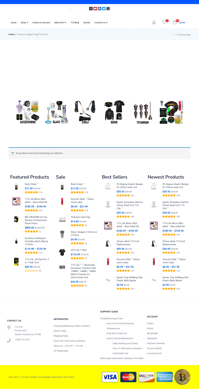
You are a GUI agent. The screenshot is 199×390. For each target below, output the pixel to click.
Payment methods (156, 344)
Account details (154, 349)
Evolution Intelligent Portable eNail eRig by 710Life (36, 242)
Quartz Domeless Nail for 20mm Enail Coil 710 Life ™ (130, 205)
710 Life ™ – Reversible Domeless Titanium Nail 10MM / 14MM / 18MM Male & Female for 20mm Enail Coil (83, 275)
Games (86, 22)
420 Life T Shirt (79, 252)
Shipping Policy (61, 337)
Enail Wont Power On (116, 334)
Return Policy (60, 332)
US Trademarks (61, 352)
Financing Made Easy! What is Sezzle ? (72, 327)
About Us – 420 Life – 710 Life (68, 347)
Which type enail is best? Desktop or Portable (121, 359)
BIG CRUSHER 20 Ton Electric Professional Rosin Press (36, 221)
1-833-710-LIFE (22, 340)
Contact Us (101, 22)
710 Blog (74, 22)
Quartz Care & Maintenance (119, 339)
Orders (150, 324)
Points (150, 329)
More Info (60, 22)
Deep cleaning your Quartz (125, 344)
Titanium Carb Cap (80, 218)
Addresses (152, 339)
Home (13, 22)
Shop (24, 22)
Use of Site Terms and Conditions (69, 342)
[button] (179, 22)
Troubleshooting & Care (111, 319)
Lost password (154, 354)
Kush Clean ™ (32, 184)
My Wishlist (152, 334)
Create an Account (41, 22)
